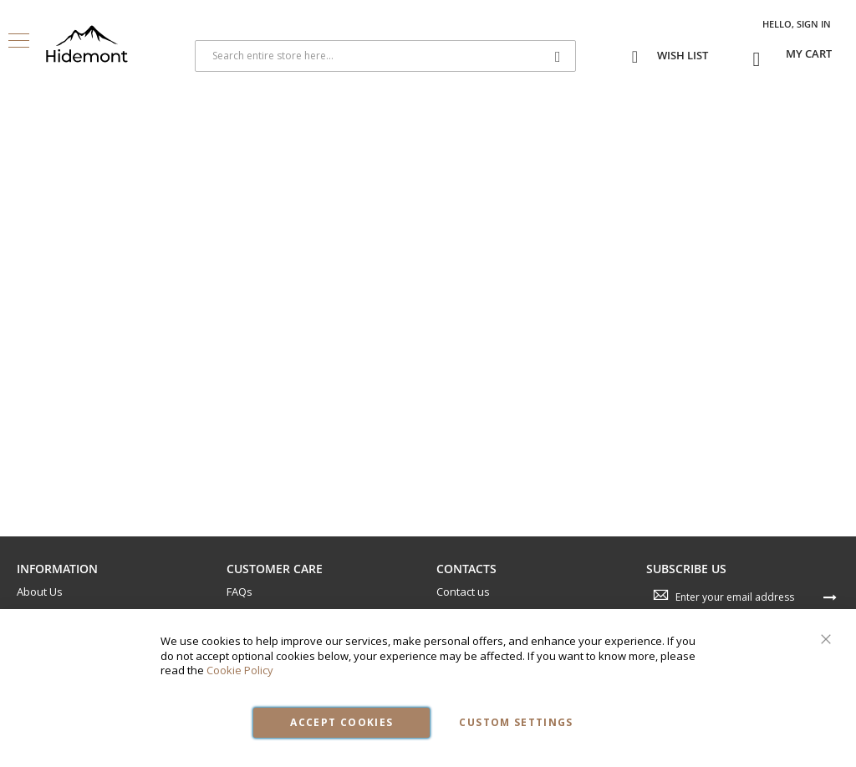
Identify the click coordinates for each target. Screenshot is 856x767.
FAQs (239, 592)
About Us (40, 592)
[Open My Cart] (809, 54)
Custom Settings (516, 722)
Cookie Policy (239, 670)
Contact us (463, 592)
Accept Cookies (341, 722)
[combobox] (385, 56)
